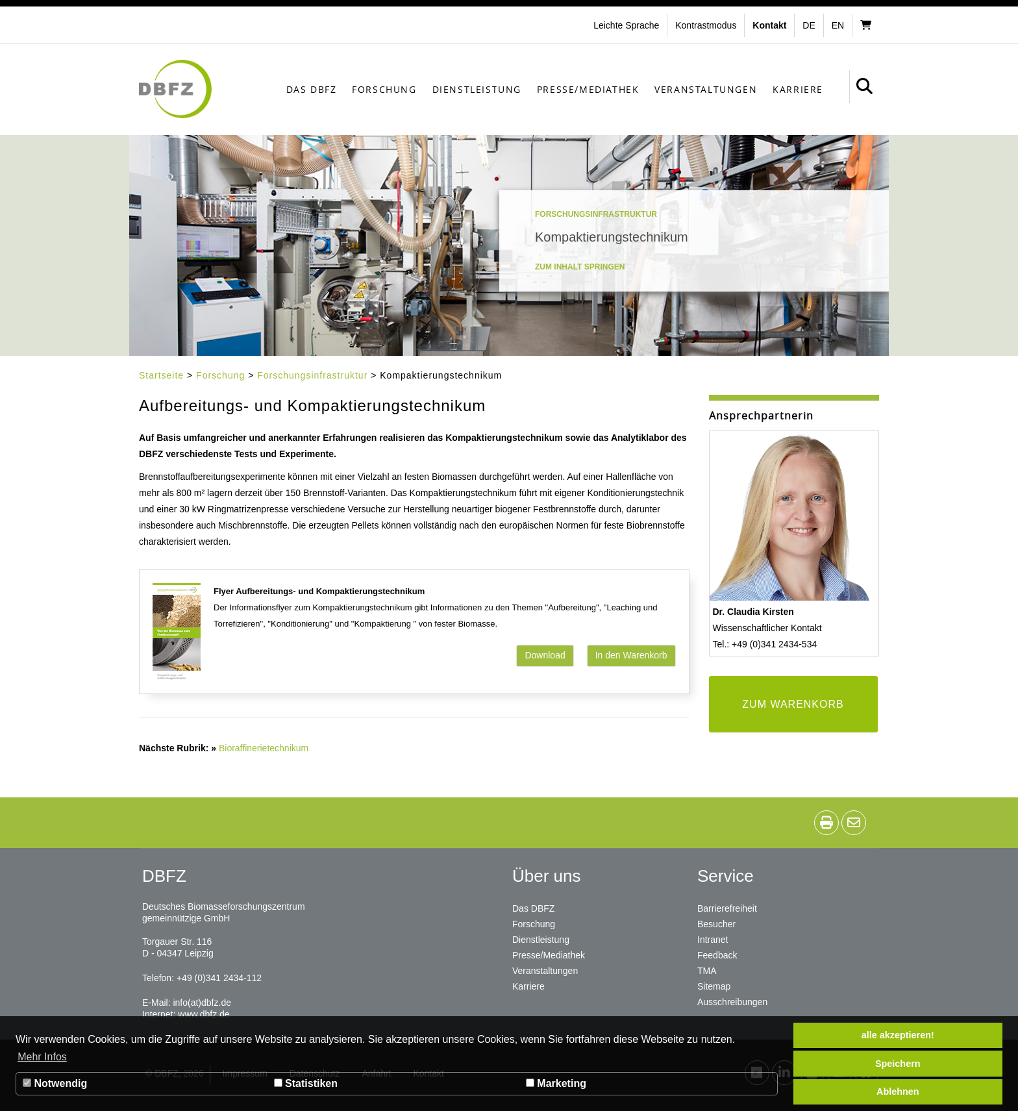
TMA (707, 971)
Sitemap (713, 986)
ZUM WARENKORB (792, 704)
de (808, 25)
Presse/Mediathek (588, 89)
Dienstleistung (476, 89)
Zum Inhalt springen (580, 266)
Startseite (161, 375)
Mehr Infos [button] (42, 1056)
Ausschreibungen (732, 1002)
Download (545, 655)
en (838, 25)
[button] (707, 25)
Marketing (556, 1083)
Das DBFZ (311, 89)
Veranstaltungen (705, 89)
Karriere (798, 89)
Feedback (717, 955)
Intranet (712, 939)
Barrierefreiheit (727, 908)
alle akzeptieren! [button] (898, 1035)
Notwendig (55, 1083)
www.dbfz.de (203, 1014)
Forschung (384, 89)
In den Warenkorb (631, 655)
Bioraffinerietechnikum (263, 748)
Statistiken (306, 1083)
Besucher (716, 924)
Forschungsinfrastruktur (312, 375)
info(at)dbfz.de (202, 1002)
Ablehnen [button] (897, 1091)
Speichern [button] (898, 1063)
